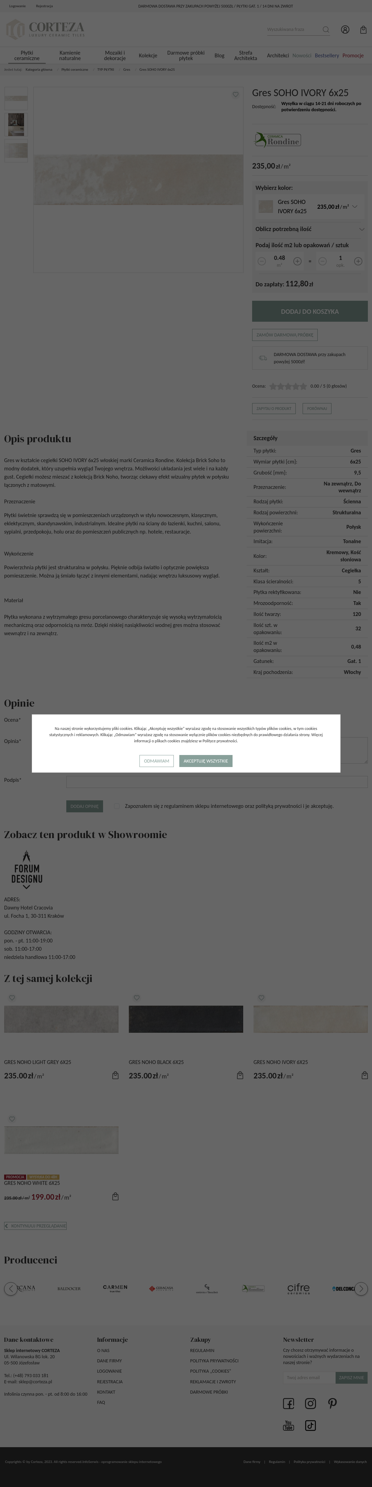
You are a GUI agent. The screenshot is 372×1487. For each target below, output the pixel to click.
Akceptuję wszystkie (206, 761)
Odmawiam (156, 761)
